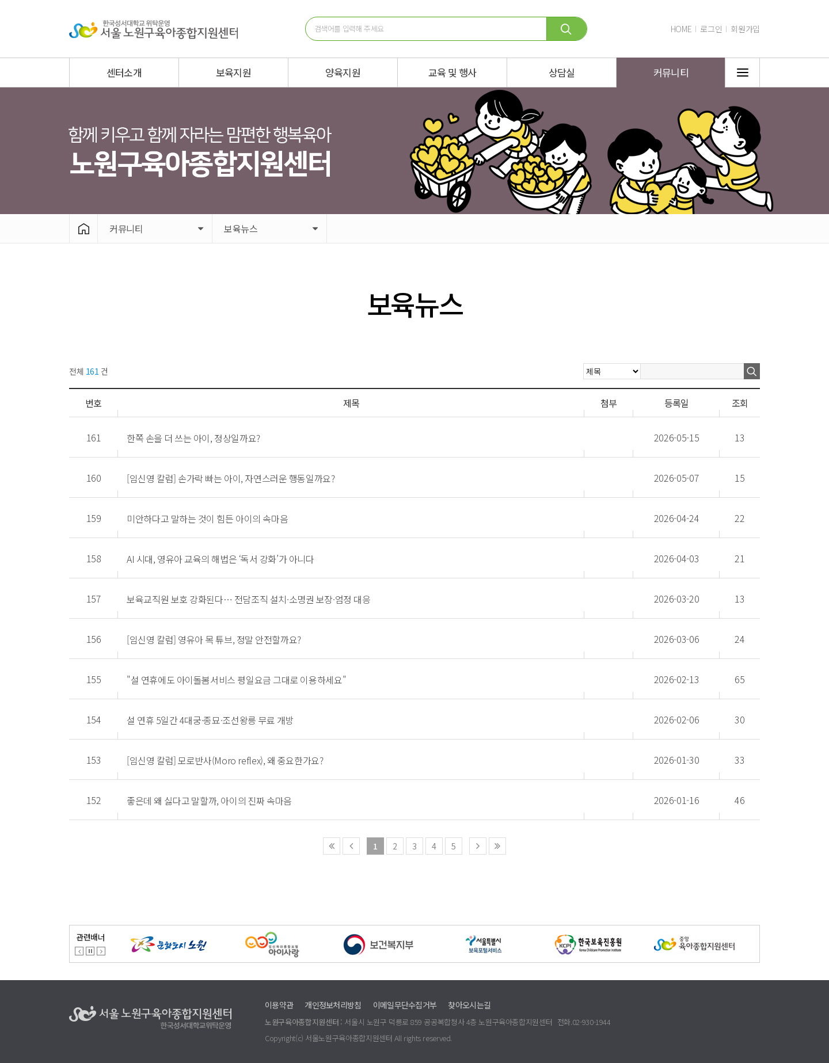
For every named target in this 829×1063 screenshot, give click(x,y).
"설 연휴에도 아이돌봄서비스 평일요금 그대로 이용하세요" (236, 679)
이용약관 (279, 1004)
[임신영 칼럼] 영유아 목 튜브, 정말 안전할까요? (214, 639)
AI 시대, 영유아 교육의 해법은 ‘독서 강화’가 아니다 (220, 559)
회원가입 (745, 28)
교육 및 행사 (452, 72)
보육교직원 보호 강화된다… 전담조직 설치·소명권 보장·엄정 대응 (249, 599)
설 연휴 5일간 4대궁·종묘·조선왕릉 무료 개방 (210, 720)
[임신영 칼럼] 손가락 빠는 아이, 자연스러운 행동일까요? (231, 478)
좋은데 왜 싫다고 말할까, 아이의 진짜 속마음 (209, 800)
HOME (681, 28)
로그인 (711, 28)
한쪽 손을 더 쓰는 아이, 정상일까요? (193, 438)
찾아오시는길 (469, 1004)
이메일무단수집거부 (405, 1004)
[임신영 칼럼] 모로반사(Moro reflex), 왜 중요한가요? (225, 760)
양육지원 (342, 72)
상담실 (562, 72)
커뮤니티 (671, 72)
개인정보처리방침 (333, 1004)
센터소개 (124, 72)
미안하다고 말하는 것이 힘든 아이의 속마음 (207, 518)
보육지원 (233, 72)
